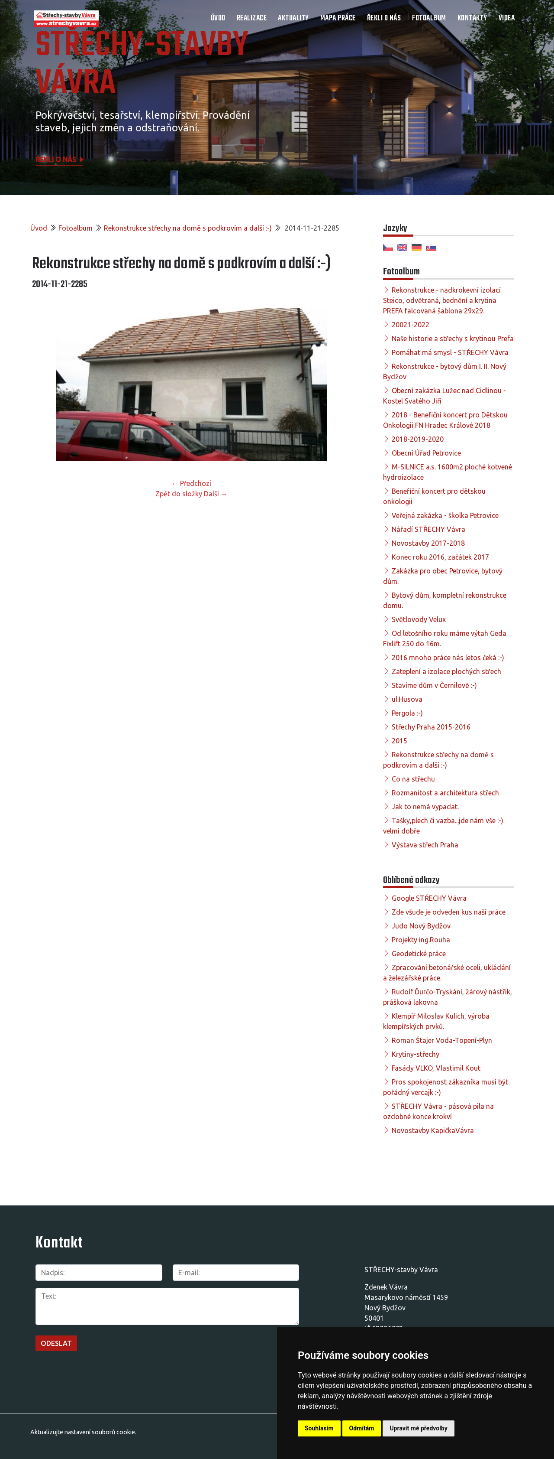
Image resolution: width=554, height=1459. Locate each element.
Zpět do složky (178, 494)
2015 (399, 741)
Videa (507, 18)
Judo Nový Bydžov (421, 926)
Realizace (252, 18)
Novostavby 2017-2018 (428, 543)
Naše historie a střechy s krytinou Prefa (453, 338)
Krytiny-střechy (415, 1054)
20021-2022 (410, 325)
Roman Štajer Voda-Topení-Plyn (442, 1040)
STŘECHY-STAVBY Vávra (141, 65)
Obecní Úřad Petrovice (426, 453)
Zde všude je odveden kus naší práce (449, 912)
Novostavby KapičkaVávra (433, 1130)
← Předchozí (191, 483)
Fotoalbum (429, 18)
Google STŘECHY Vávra (429, 898)
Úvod (218, 18)
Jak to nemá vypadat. (425, 807)
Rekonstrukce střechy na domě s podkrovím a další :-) (188, 228)
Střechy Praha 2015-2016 (431, 727)
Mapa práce (338, 18)
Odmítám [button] (361, 1428)
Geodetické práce (419, 953)
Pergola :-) (407, 713)
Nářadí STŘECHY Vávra (428, 529)
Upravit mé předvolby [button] (418, 1428)
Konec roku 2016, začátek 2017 (440, 557)
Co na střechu (413, 779)
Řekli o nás (384, 18)
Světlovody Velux (419, 619)
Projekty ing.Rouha (421, 940)
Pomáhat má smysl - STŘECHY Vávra (450, 352)
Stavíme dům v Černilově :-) (434, 685)
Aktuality (293, 18)
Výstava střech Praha (425, 845)
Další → (216, 494)
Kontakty (472, 18)
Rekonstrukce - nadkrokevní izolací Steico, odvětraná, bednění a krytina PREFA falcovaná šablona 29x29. (442, 300)
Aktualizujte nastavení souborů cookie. (83, 1432)
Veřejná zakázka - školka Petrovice (445, 515)
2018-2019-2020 (418, 439)
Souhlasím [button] (319, 1428)
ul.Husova (407, 699)
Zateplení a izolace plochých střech (446, 671)
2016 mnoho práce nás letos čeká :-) (448, 657)
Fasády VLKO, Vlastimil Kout (436, 1068)
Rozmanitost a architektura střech (445, 793)
